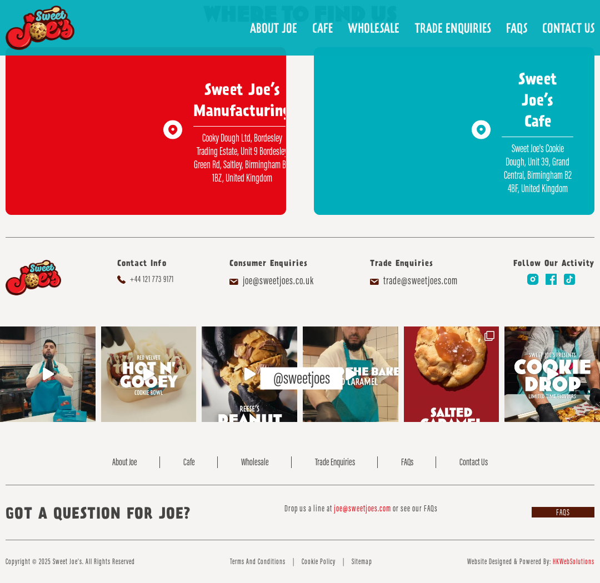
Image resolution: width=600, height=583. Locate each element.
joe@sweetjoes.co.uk (278, 280)
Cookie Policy (319, 561)
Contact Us (568, 28)
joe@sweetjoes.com (362, 508)
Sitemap (362, 561)
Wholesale (373, 28)
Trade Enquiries (452, 28)
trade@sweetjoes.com (420, 280)
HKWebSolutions (573, 561)
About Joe (273, 28)
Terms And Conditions (258, 561)
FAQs (516, 28)
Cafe (322, 28)
